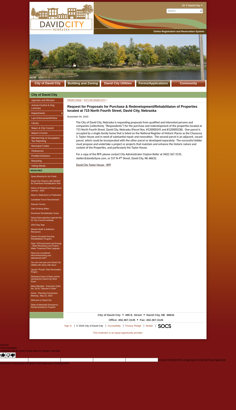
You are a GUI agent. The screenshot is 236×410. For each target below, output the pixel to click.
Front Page (74, 100)
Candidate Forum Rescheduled (45, 199)
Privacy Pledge (133, 325)
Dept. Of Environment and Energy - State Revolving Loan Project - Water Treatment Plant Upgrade (46, 245)
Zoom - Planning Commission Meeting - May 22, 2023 (44, 294)
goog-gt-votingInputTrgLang (202, 359)
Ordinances (37, 150)
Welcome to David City (41, 300)
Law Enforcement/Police (44, 118)
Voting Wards (38, 165)
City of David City (48, 83)
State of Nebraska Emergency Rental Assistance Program (44, 306)
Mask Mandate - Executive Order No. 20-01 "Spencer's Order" (46, 287)
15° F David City (191, 5)
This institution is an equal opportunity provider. (118, 332)
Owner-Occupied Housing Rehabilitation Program (42, 237)
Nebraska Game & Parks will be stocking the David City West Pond (45, 279)
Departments (38, 113)
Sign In (68, 325)
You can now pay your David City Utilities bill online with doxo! (46, 263)
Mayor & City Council (42, 127)
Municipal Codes (40, 145)
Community (188, 83)
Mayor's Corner (39, 132)
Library (35, 123)
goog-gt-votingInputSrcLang (173, 359)
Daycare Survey (38, 204)
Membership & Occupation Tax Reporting (45, 139)
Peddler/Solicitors (40, 155)
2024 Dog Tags (38, 225)
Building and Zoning (83, 83)
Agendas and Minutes (43, 100)
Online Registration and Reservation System (178, 31)
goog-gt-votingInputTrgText (29, 363)
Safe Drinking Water (40, 208)
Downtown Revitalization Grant (45, 213)
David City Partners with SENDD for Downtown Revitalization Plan (46, 182)
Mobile (149, 325)
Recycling (36, 160)
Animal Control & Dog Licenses (42, 107)
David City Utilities (118, 83)
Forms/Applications (153, 83)
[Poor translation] (11, 355)
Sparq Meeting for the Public (44, 176)
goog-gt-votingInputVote (57, 363)
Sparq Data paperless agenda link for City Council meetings (46, 219)
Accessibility (114, 325)
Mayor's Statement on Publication (46, 195)
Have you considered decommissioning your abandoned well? (41, 255)
